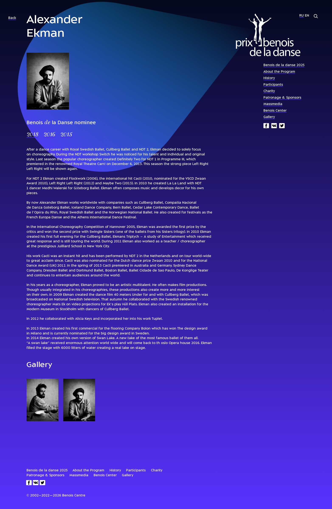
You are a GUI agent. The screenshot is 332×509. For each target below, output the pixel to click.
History (269, 78)
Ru (301, 16)
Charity (269, 91)
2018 (32, 135)
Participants (273, 85)
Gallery (269, 117)
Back (12, 18)
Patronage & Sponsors (282, 98)
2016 (49, 135)
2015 (66, 135)
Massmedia (272, 104)
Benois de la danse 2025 (283, 65)
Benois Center (275, 111)
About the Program (279, 72)
